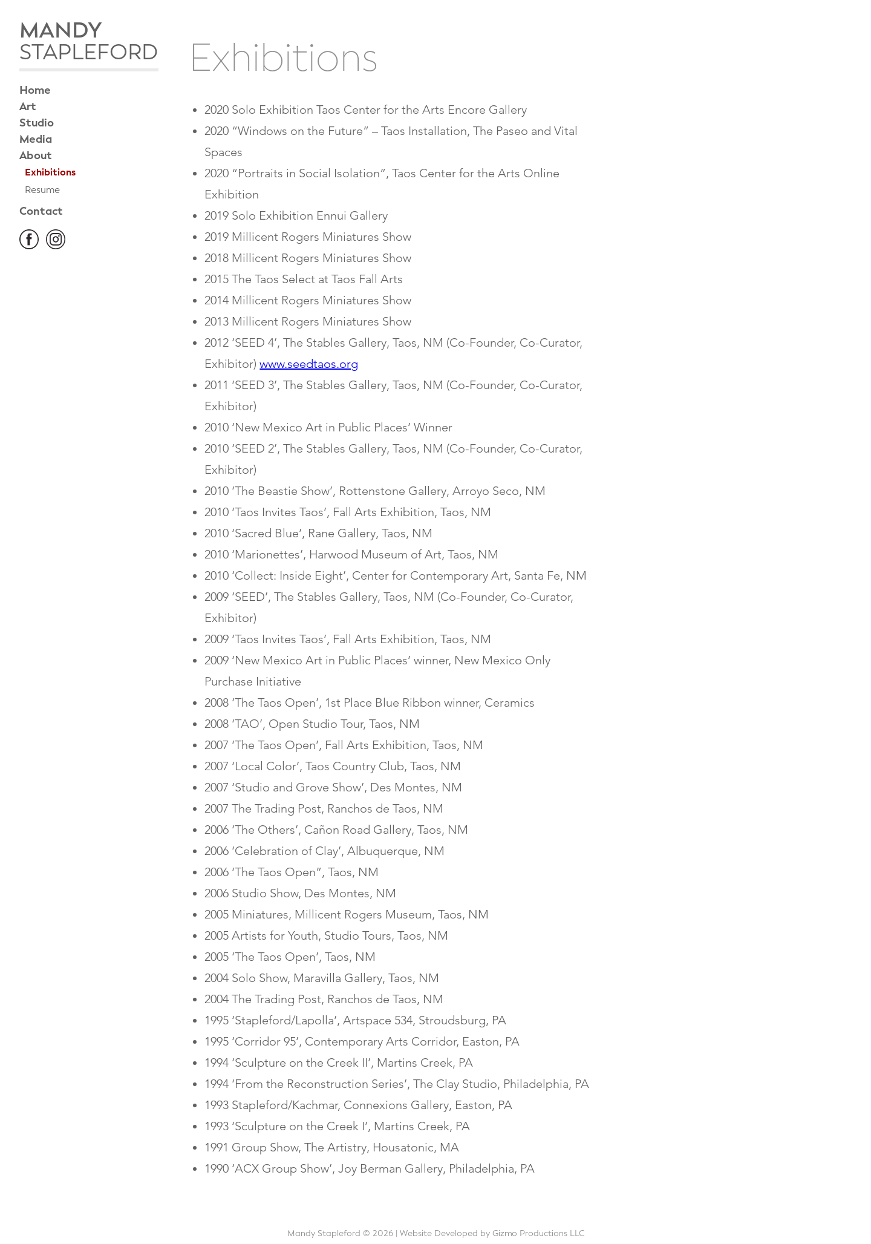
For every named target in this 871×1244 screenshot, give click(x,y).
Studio (36, 122)
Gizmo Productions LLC (538, 1233)
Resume (42, 189)
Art (27, 106)
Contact (41, 211)
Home (35, 90)
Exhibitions (50, 172)
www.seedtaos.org (308, 363)
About (35, 155)
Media (35, 139)
